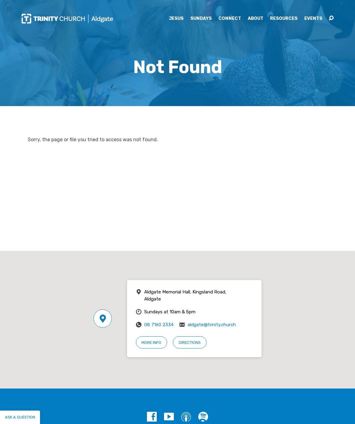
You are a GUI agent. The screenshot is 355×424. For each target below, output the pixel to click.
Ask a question (20, 417)
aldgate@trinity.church (212, 324)
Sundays (201, 19)
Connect (229, 19)
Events (313, 19)
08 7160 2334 (159, 324)
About (255, 19)
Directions (190, 342)
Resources (284, 19)
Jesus (176, 19)
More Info (151, 342)
